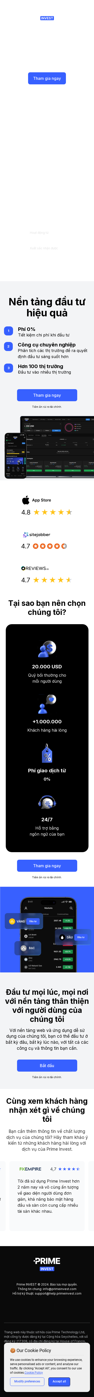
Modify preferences (27, 1381)
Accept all (59, 1381)
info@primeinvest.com (59, 1289)
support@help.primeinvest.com (58, 1293)
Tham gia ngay (47, 78)
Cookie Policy (34, 1372)
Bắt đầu (47, 1065)
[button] (47, 1196)
